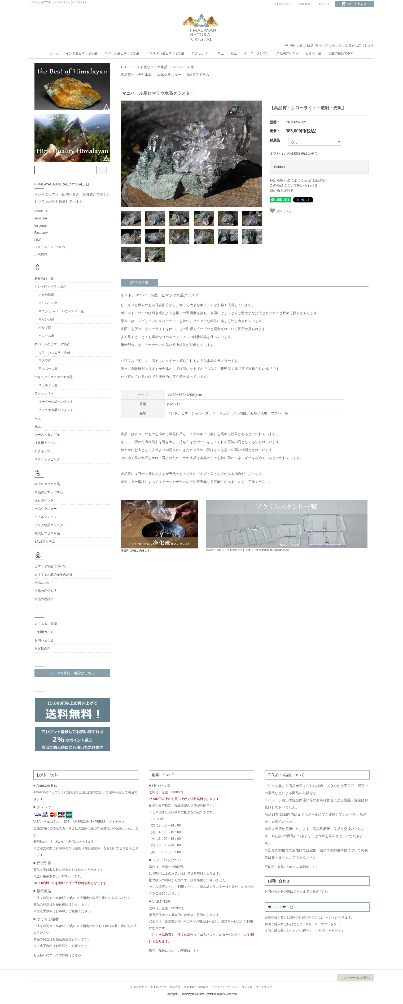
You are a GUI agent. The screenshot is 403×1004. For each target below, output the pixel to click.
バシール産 (46, 336)
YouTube (40, 218)
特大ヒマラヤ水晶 (47, 533)
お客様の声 (42, 648)
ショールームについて (50, 247)
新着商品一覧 (44, 278)
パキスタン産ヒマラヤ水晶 (165, 53)
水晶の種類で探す (341, 53)
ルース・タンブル (256, 53)
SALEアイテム (198, 75)
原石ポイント (44, 500)
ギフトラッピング (47, 459)
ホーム (54, 53)
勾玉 (220, 53)
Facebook (41, 233)
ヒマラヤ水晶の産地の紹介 (53, 574)
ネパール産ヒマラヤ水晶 (121, 53)
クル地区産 (46, 295)
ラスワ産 (44, 360)
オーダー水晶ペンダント (55, 402)
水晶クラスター (169, 75)
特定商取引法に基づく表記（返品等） (299, 180)
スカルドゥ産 (48, 385)
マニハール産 (183, 67)
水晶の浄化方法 (45, 591)
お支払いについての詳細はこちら (57, 955)
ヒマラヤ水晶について (50, 566)
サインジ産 (46, 319)
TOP (124, 67)
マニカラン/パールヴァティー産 (61, 311)
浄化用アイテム (287, 53)
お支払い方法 (159, 986)
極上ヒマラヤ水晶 (47, 484)
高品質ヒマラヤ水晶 (136, 75)
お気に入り (281, 210)
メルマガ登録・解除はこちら (72, 673)
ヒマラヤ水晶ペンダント (55, 410)
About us (40, 211)
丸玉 (234, 53)
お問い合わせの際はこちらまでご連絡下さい (296, 891)
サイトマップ (264, 986)
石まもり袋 (313, 53)
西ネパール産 (48, 369)
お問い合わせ (44, 640)
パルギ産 (44, 328)
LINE (38, 240)
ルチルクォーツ (45, 517)
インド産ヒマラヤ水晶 (82, 53)
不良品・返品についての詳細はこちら (292, 867)
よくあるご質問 (45, 624)
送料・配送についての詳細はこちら (174, 951)
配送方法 (175, 986)
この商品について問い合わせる (294, 185)
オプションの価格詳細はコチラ (294, 153)
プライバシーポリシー (225, 986)
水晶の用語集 (44, 599)
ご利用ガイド (44, 632)
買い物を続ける (282, 191)
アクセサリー (201, 53)
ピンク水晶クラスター (50, 525)
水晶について (44, 583)
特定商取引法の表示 (196, 986)
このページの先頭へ (355, 978)
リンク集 (247, 986)
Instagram (41, 225)
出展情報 (40, 254)
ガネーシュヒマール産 (54, 352)
